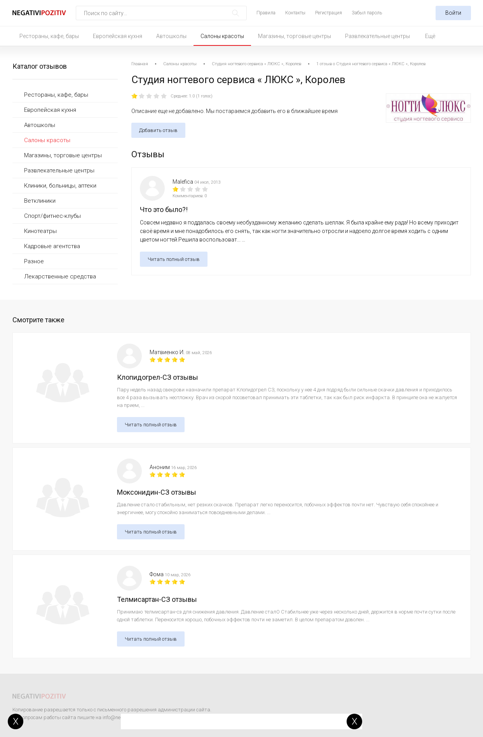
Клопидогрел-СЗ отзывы (157, 377)
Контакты (295, 13)
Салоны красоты (222, 36)
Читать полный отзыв (174, 259)
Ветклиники (40, 200)
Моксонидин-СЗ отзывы (156, 492)
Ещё (430, 36)
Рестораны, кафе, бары (49, 36)
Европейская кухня (117, 36)
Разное (34, 261)
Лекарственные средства (60, 276)
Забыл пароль (367, 13)
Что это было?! (164, 209)
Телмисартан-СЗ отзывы (157, 599)
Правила (266, 13)
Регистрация (328, 13)
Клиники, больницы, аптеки (60, 185)
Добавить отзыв (158, 130)
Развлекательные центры (377, 36)
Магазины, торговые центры (294, 36)
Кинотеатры (40, 231)
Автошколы (171, 36)
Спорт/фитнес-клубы (52, 215)
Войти (453, 13)
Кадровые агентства (52, 246)
